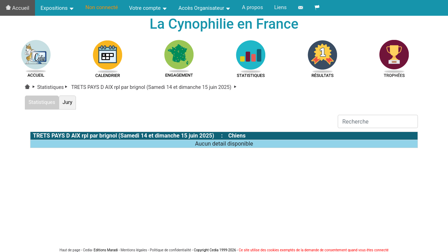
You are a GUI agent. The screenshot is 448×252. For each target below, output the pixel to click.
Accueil (17, 8)
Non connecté (101, 7)
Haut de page (69, 250)
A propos (252, 7)
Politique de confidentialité (170, 250)
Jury (67, 102)
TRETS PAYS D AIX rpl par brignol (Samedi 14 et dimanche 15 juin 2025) (154, 87)
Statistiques (53, 87)
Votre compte (148, 8)
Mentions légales (133, 250)
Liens (280, 7)
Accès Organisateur (204, 8)
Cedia (87, 250)
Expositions (57, 8)
